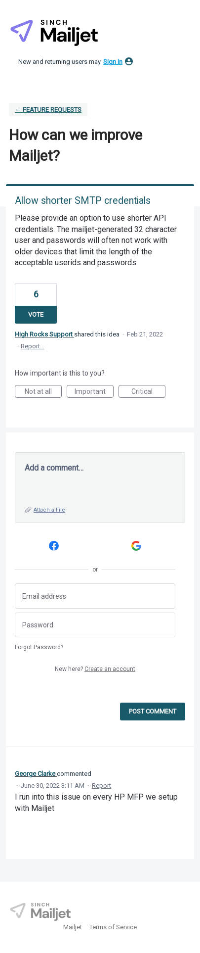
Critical (148, 392)
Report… (32, 346)
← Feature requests (48, 109)
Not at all (43, 392)
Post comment (152, 711)
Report (101, 785)
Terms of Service (113, 927)
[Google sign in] (136, 545)
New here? (95, 669)
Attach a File (49, 510)
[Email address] (95, 596)
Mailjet (72, 927)
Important (94, 392)
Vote (35, 314)
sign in (112, 61)
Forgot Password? (39, 647)
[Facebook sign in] (54, 545)
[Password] (95, 625)
